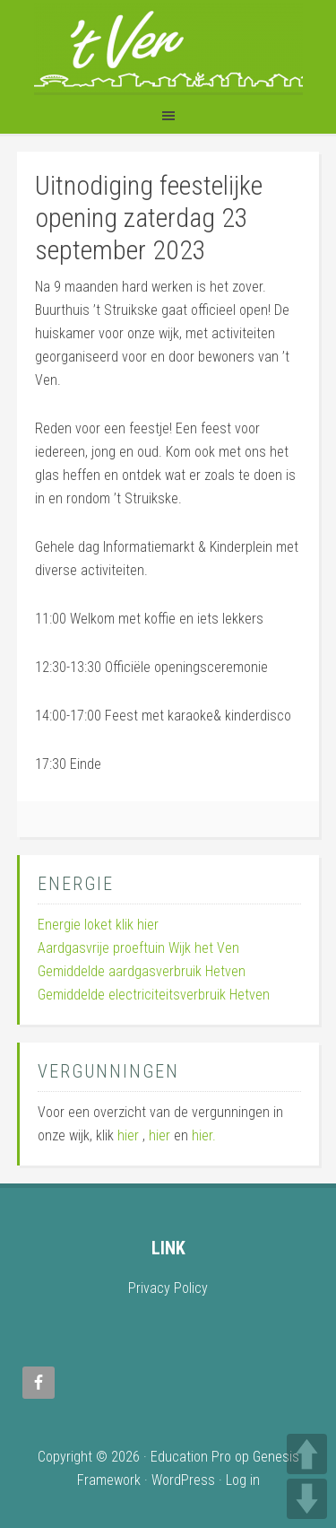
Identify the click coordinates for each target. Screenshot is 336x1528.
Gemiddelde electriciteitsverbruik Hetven (154, 994)
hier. (204, 1135)
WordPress (183, 1480)
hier (128, 1135)
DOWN (307, 1499)
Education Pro (191, 1456)
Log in (243, 1480)
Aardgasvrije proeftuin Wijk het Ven (138, 947)
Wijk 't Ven (168, 47)
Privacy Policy (168, 1288)
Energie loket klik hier (98, 924)
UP (307, 1454)
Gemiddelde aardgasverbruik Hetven (142, 971)
